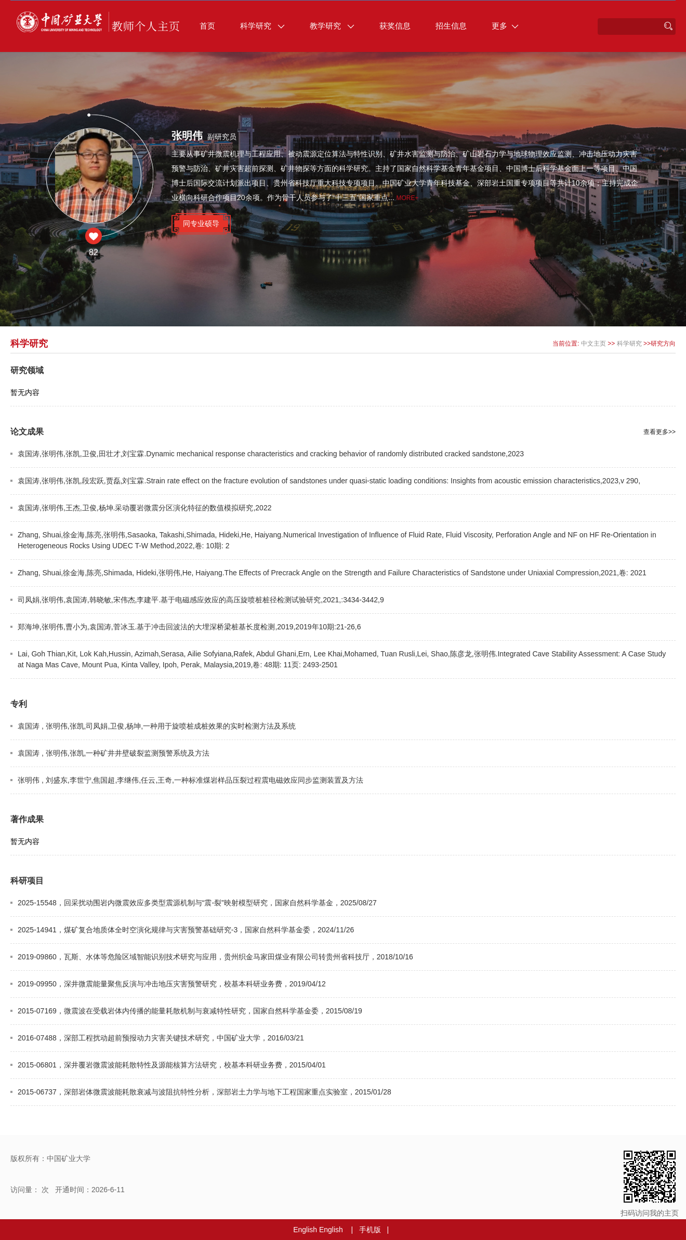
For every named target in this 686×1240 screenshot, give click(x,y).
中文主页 (593, 343)
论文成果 (27, 431)
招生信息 (451, 25)
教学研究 (332, 25)
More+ (407, 198)
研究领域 (27, 370)
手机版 (370, 1229)
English (305, 1229)
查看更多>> (659, 432)
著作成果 (27, 819)
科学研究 (262, 25)
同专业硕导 (201, 223)
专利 (18, 704)
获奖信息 (395, 25)
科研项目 (27, 880)
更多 (505, 25)
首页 (207, 25)
